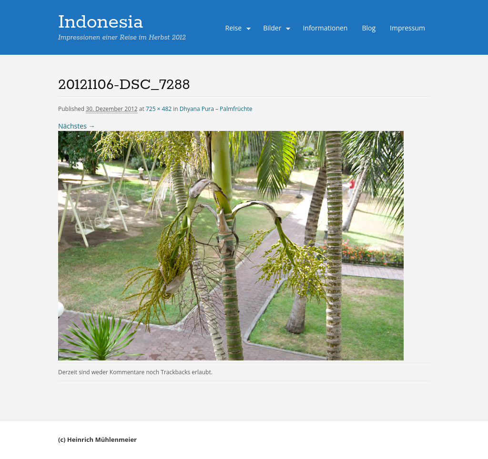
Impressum (407, 27)
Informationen (325, 27)
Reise (236, 29)
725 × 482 (159, 109)
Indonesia (100, 22)
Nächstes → (76, 125)
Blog (369, 27)
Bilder (274, 29)
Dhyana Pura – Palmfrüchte (216, 109)
